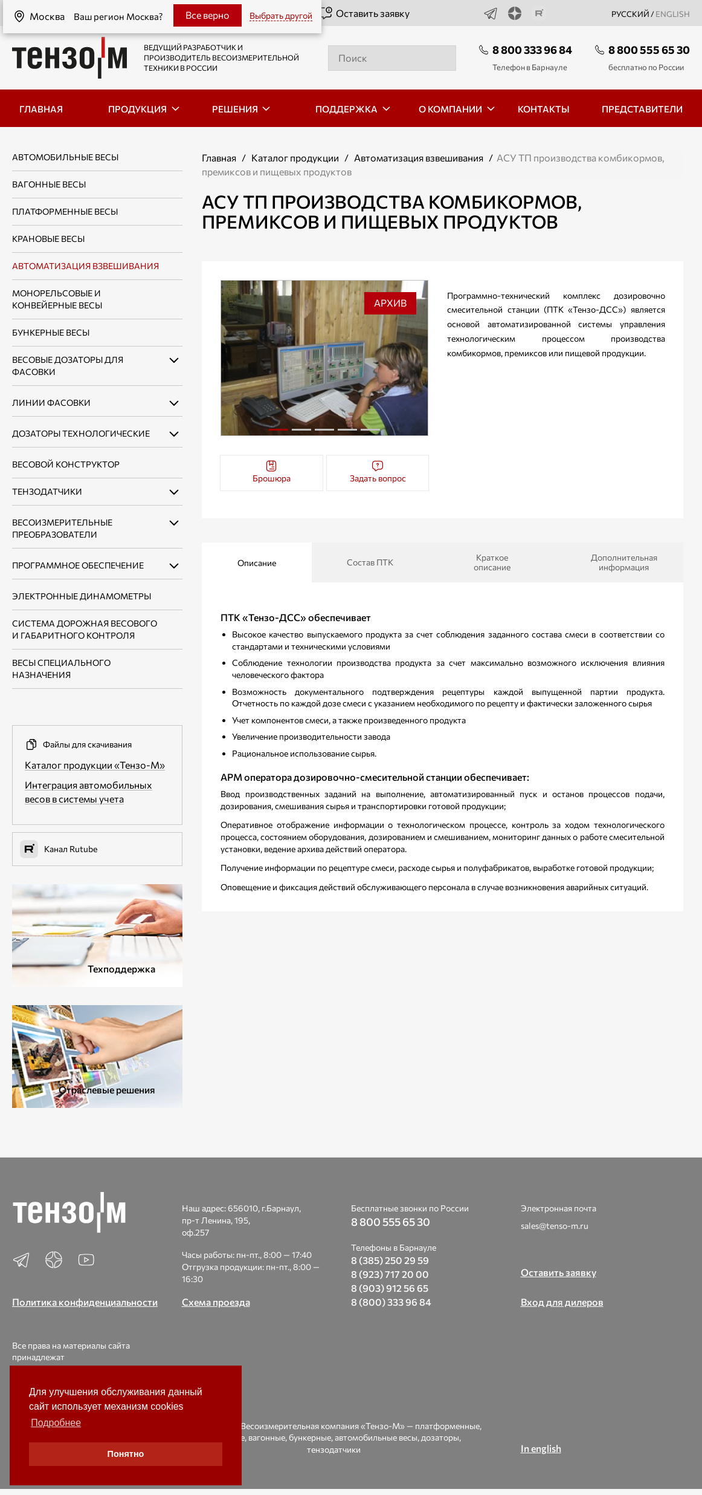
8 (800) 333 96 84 (391, 1302)
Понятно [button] (126, 1454)
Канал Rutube (58, 849)
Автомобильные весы (65, 157)
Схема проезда (216, 1302)
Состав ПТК (370, 562)
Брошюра (272, 471)
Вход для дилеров (562, 1302)
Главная (219, 157)
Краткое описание (492, 562)
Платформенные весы (65, 211)
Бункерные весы (50, 332)
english (672, 14)
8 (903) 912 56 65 (389, 1288)
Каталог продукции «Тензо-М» (95, 764)
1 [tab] (278, 430)
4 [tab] (347, 434)
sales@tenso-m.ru (554, 1225)
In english (541, 1448)
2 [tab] (301, 434)
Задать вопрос (378, 471)
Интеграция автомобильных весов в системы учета (88, 791)
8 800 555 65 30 (649, 49)
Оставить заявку (364, 13)
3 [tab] (324, 434)
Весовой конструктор (66, 464)
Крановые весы (48, 238)
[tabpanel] (325, 358)
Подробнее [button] (56, 1423)
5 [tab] (370, 434)
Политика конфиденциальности (85, 1302)
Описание (256, 563)
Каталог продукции (295, 157)
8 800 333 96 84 (532, 49)
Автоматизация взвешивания (85, 266)
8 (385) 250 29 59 (390, 1260)
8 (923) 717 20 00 (390, 1274)
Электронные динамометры (81, 596)
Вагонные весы (49, 184)
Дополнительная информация (622, 562)
